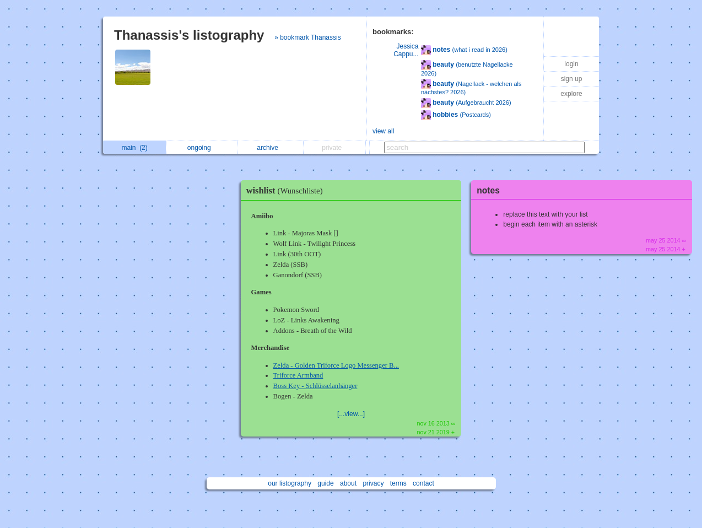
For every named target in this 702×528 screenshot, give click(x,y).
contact (423, 483)
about (348, 483)
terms (398, 483)
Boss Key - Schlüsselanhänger (315, 386)
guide (325, 483)
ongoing (202, 148)
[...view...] (351, 414)
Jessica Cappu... (405, 50)
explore (571, 94)
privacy (373, 483)
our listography (289, 483)
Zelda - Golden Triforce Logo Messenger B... (336, 365)
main (134, 148)
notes (488, 190)
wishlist (287, 190)
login (571, 64)
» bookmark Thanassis (307, 37)
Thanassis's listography (189, 35)
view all (383, 131)
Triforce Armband (298, 375)
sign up (571, 79)
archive (270, 148)
